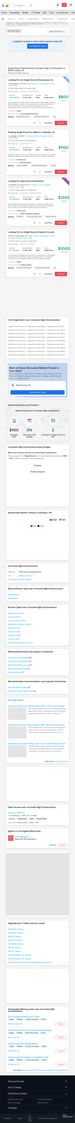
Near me (11, 18)
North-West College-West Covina (22, 691)
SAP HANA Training (15, 944)
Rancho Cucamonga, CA (42, 236)
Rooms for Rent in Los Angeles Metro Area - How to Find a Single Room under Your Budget (37, 706)
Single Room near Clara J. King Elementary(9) (43, 330)
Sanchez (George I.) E (41, 117)
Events (4, 12)
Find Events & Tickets (37, 1093)
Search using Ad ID (56, 31)
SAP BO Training (14, 936)
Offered (19, 1019)
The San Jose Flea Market (20, 658)
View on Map (12, 85)
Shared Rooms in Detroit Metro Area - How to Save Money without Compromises (37, 743)
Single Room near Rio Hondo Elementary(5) (42, 351)
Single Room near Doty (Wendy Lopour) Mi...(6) (44, 341)
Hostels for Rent (14, 635)
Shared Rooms (48, 18)
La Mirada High (56, 165)
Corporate (37, 1108)
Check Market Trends (37, 392)
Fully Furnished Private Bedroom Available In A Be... (29, 1057)
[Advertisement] (37, 297)
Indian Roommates (12, 22)
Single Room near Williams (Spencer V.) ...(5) (23, 355)
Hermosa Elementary (24, 268)
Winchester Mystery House (20, 665)
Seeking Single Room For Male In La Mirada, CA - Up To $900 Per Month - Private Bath (32, 132)
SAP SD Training (14, 951)
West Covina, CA (26, 576)
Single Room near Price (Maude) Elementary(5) (24, 351)
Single (11, 1019)
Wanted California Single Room (31, 22)
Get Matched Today (37, 46)
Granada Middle (22, 165)
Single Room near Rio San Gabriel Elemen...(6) (24, 344)
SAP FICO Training (15, 940)
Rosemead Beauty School (29, 114)
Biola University (25, 163)
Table (62, 520)
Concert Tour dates (45, 1099)
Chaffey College (25, 265)
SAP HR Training (14, 948)
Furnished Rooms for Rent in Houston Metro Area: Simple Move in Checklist (37, 725)
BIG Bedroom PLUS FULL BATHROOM (22, 1044)
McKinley (20, 216)
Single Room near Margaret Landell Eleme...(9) (43, 326)
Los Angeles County (46, 84)
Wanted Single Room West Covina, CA (30, 24)
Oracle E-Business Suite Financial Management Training (29, 962)
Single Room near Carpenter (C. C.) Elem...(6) (43, 337)
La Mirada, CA (31, 136)
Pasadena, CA (35, 185)
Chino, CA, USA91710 (16, 813)
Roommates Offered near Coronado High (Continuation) (45, 1070)
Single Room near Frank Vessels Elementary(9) (24, 326)
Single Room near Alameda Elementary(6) (22, 337)
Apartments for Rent (16, 613)
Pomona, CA (14, 1037)
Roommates (14, 12)
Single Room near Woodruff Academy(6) (41, 333)
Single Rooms (33, 18)
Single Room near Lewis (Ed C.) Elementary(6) (24, 333)
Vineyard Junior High (42, 268)
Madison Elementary (53, 216)
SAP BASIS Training (15, 929)
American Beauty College (19, 687)
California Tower (15, 672)
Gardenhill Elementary (39, 165)
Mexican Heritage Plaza (19, 669)
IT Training (35, 12)
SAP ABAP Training (15, 933)
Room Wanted (14, 97)
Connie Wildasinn (22, 837)
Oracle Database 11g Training (19, 955)
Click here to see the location (19, 579)
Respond (60, 123)
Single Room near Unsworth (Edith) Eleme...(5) (43, 355)
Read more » (58, 714)
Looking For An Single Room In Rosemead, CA (30, 80)
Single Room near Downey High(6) (20, 341)
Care (51, 12)
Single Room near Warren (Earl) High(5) (22, 348)
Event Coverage (14, 1103)
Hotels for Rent (14, 639)
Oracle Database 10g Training (19, 959)
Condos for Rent (14, 617)
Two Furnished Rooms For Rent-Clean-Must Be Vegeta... (30, 1030)
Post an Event (43, 1103)
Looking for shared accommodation (26, 181)
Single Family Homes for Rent (19, 624)
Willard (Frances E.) (23, 117)
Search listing (14, 31)
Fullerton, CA (14, 1051)
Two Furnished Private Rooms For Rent (23, 1017)
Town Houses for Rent (16, 621)
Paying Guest (62, 18)
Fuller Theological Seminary (29, 214)
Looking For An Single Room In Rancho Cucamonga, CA (32, 232)
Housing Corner (15, 700)
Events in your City (15, 1099)
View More (48, 123)
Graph (53, 520)
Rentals (25, 12)
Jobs (44, 12)
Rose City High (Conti (34, 216)
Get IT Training (37, 1087)
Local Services (62, 12)
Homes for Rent (14, 628)
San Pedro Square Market (20, 661)
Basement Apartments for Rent (20, 643)
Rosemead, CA (32, 84)
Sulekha (7, 5)
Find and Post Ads (37, 1081)
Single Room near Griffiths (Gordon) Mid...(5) (43, 348)
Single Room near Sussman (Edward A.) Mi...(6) (44, 344)
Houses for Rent (14, 632)
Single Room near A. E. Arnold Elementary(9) (23, 330)
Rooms (21, 18)
